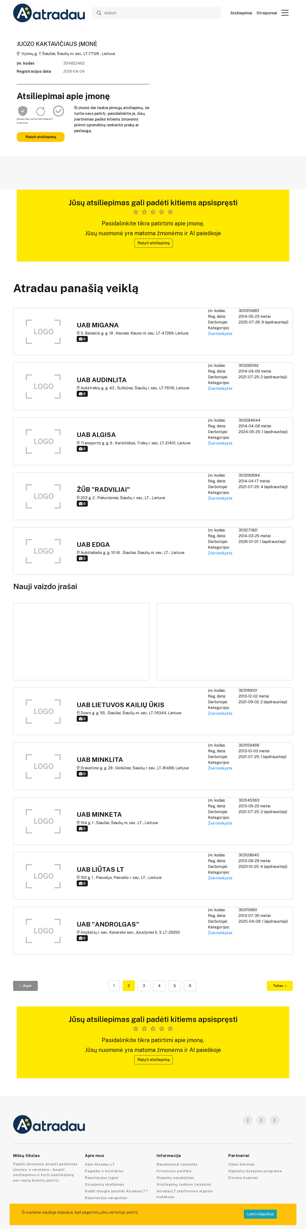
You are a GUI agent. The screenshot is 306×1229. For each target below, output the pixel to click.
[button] (285, 13)
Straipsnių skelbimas (104, 1184)
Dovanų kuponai (243, 1178)
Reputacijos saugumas (106, 1198)
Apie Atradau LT (100, 1164)
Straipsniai (267, 13)
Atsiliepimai (241, 13)
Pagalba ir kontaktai (104, 1171)
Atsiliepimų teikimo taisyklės (184, 1184)
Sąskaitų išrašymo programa (255, 1171)
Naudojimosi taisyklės (177, 1164)
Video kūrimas (241, 1164)
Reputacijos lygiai (101, 1178)
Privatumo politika (174, 1171)
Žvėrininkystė (220, 333)
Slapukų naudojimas (175, 1178)
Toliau (280, 986)
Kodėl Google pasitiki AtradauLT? (116, 1191)
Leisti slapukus (260, 1214)
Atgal (25, 986)
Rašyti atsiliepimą (41, 137)
